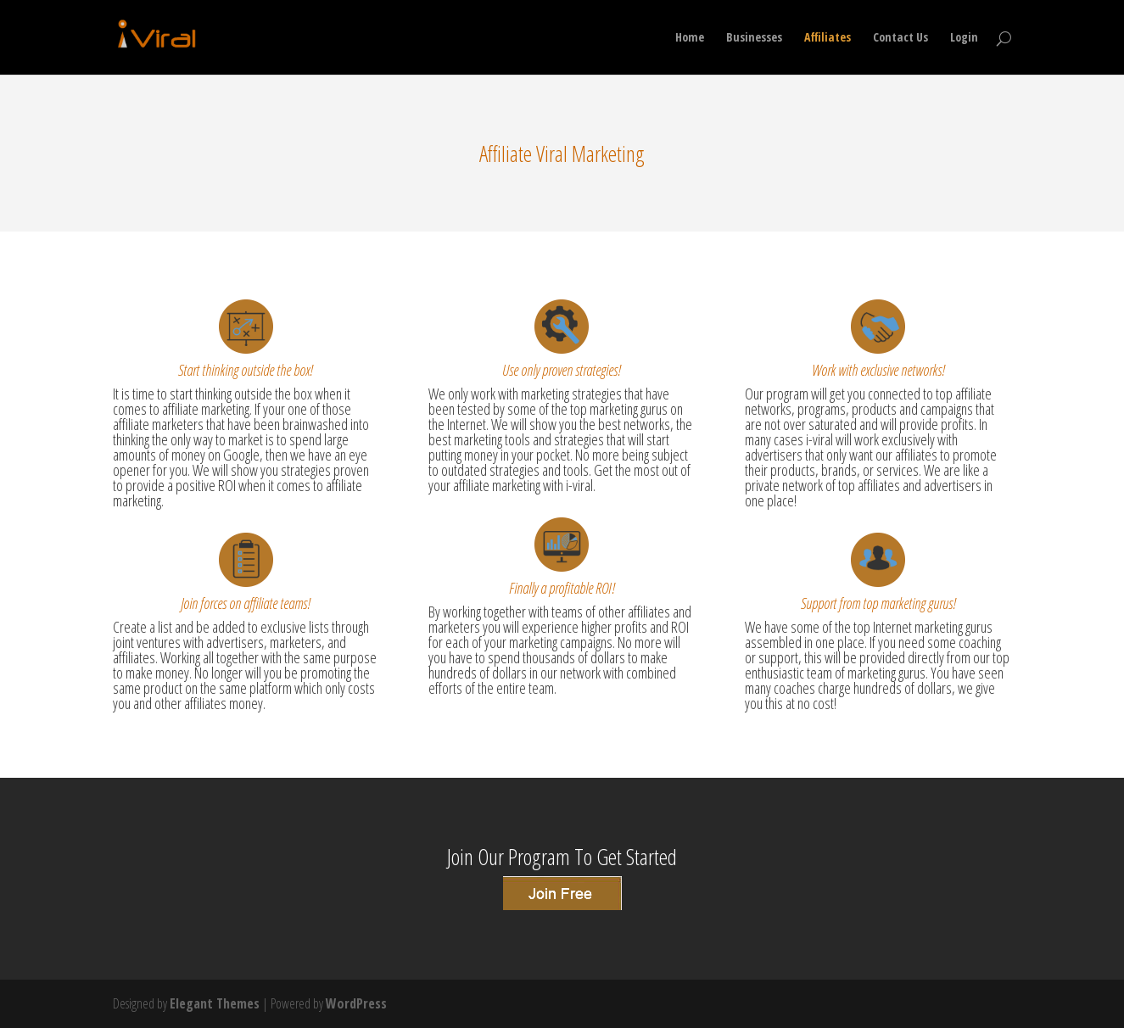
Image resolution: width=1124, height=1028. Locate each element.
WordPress (356, 1003)
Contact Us (900, 38)
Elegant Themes (215, 1003)
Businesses (754, 38)
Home (689, 38)
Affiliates (827, 38)
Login (964, 38)
